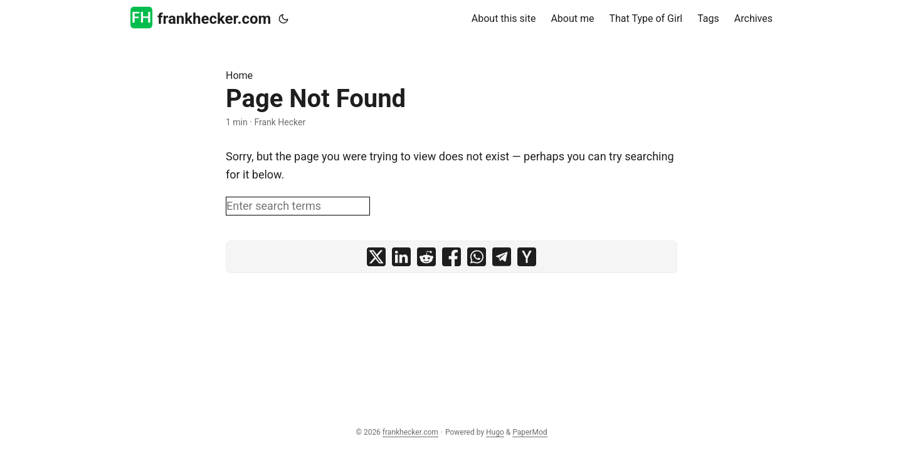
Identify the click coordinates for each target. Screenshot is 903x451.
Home (239, 75)
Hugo (495, 432)
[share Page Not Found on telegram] (501, 256)
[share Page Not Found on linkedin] (401, 256)
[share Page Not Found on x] (376, 256)
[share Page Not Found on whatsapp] (476, 256)
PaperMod (529, 432)
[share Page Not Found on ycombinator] (526, 256)
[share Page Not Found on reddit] (426, 256)
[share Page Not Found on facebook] (451, 256)
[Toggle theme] (283, 19)
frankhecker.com (200, 18)
